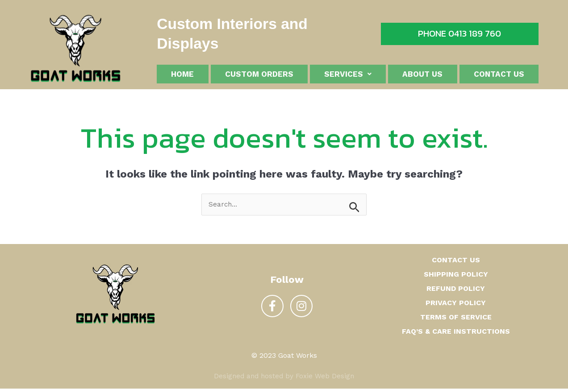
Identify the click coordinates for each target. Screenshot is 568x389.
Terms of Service (456, 317)
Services (348, 74)
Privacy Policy (456, 303)
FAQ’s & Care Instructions (456, 331)
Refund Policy (455, 289)
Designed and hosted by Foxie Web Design (284, 376)
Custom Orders (259, 74)
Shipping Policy (456, 274)
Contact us (499, 74)
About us (422, 74)
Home (182, 74)
